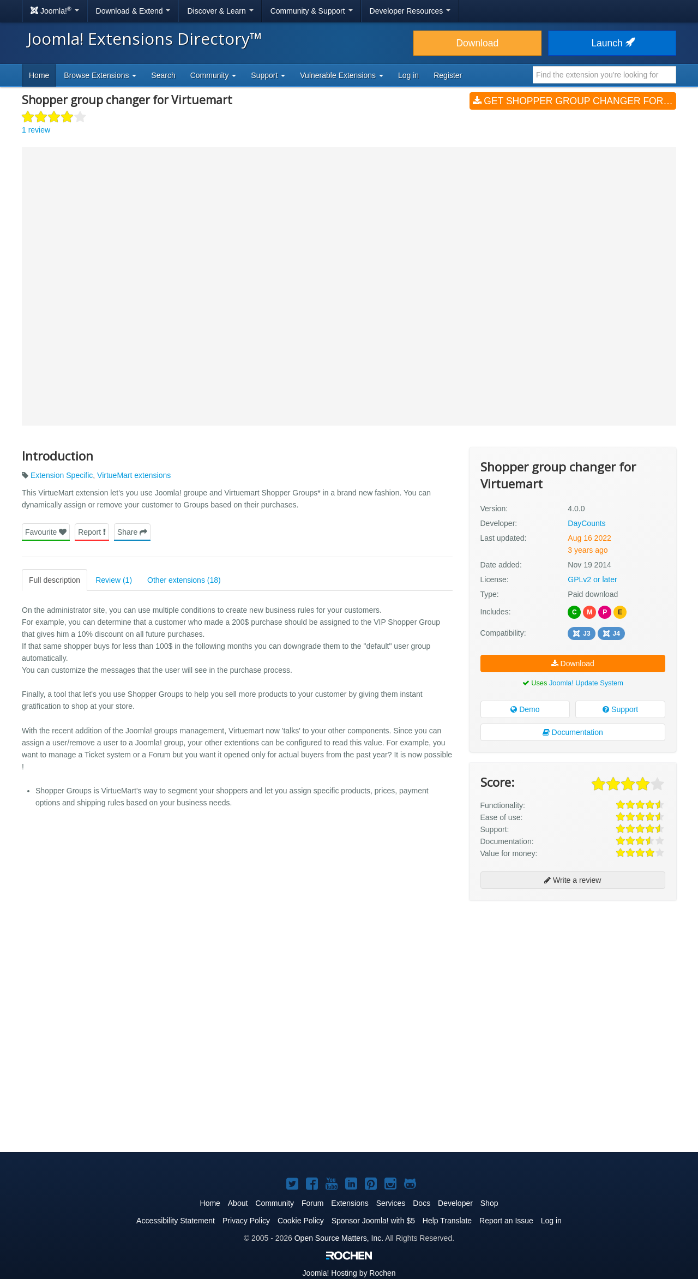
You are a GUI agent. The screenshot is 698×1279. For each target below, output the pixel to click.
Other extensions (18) (184, 580)
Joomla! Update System (586, 683)
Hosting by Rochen (348, 1273)
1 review (36, 129)
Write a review (572, 880)
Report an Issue (506, 1220)
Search (163, 75)
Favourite (46, 532)
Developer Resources (410, 11)
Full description (54, 580)
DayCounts (586, 523)
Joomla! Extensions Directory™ (144, 38)
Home (39, 75)
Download (477, 43)
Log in (408, 75)
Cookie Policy (301, 1220)
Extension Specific (62, 475)
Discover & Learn (220, 11)
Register (448, 75)
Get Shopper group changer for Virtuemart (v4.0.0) (574, 100)
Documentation (573, 732)
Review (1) (113, 580)
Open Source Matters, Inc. (338, 1238)
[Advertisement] (573, 979)
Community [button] (213, 75)
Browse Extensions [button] (100, 75)
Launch (612, 43)
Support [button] (268, 75)
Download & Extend (133, 11)
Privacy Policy (246, 1220)
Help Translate (447, 1220)
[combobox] (604, 74)
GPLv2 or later (592, 579)
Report (92, 532)
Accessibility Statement (175, 1220)
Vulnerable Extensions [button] (341, 75)
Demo (524, 709)
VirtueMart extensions (134, 475)
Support (620, 709)
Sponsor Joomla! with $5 (373, 1220)
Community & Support (311, 11)
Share (132, 532)
